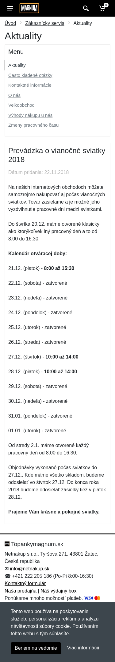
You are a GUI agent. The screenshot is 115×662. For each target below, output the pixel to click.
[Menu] (10, 8)
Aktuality (17, 65)
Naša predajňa (20, 590)
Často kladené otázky (30, 75)
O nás (14, 95)
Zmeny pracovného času (33, 125)
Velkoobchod (21, 105)
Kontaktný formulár (25, 583)
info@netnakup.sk (29, 568)
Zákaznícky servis (44, 23)
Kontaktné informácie (30, 85)
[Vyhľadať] (85, 8)
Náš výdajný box (58, 590)
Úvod (10, 23)
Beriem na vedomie (36, 648)
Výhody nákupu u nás (30, 115)
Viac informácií (83, 647)
